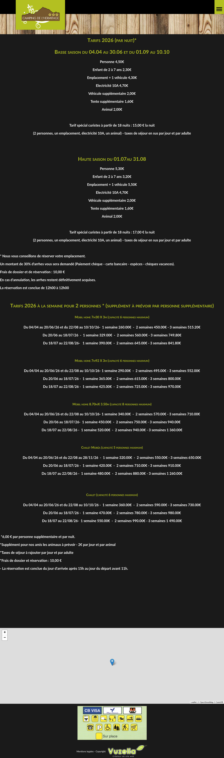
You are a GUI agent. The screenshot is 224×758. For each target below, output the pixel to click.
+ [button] (5, 647)
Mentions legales (85, 751)
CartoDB (219, 717)
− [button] (5, 652)
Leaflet (193, 717)
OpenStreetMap (206, 717)
